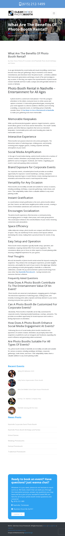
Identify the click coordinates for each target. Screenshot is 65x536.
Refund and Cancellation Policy (17, 530)
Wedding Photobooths (16, 441)
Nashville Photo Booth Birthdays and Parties (32, 33)
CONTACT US (18, 514)
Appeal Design (28, 533)
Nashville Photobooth (27, 272)
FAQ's (54, 526)
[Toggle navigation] (54, 13)
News (13, 33)
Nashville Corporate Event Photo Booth (22, 424)
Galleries (10, 528)
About (49, 526)
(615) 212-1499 (32, 4)
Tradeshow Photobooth (16, 452)
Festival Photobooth (15, 446)
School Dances (13, 435)
